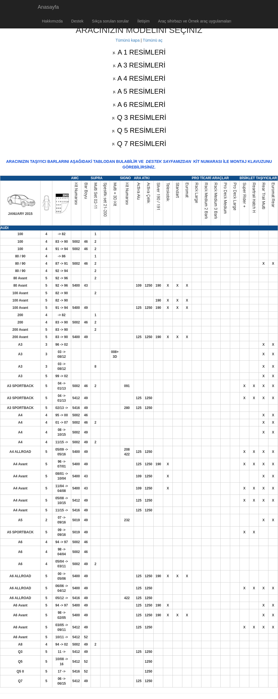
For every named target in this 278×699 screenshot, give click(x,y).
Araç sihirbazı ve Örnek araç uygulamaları (195, 21)
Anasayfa (48, 7)
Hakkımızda (52, 21)
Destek (77, 21)
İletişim (143, 21)
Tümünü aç (152, 40)
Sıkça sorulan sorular (110, 21)
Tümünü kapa (128, 40)
